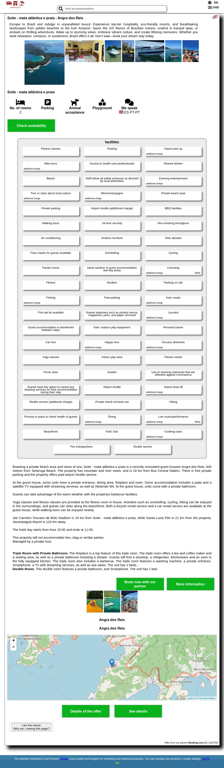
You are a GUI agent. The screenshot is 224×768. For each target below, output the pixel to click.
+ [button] (13, 641)
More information (190, 584)
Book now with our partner (140, 584)
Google (64, 758)
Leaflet (190, 698)
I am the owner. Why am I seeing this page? (31, 727)
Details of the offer (85, 711)
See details (138, 711)
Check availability (31, 126)
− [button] (13, 647)
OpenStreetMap (206, 698)
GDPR (206, 758)
